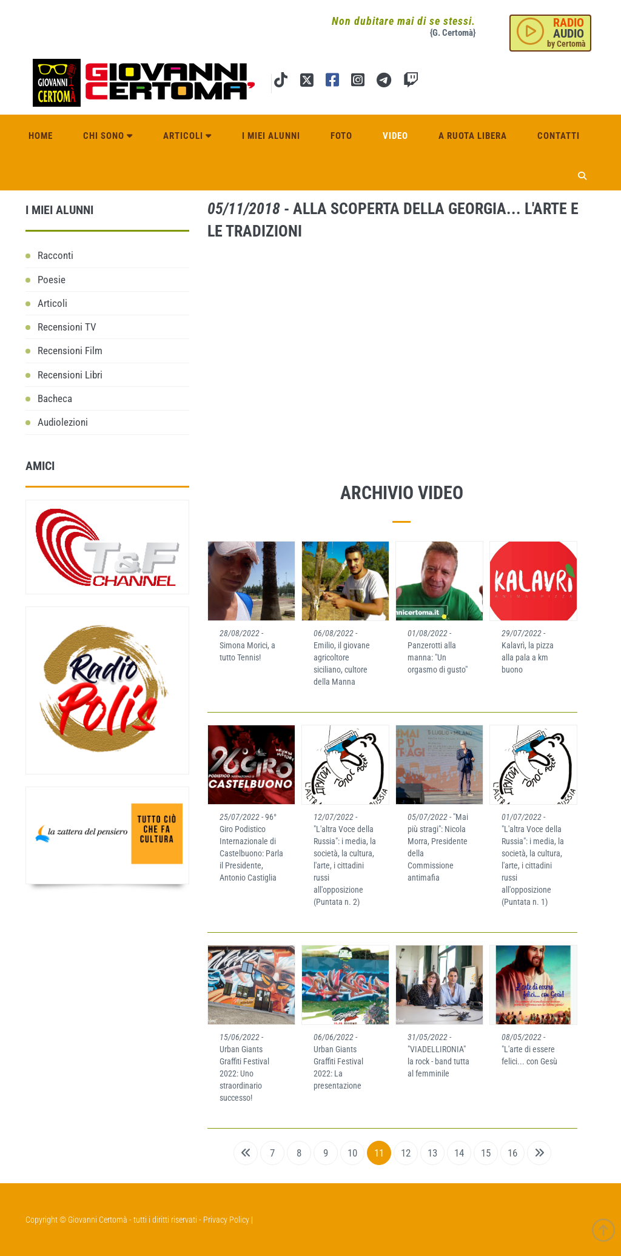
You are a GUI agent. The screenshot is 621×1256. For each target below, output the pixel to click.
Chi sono (108, 134)
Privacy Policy (226, 1219)
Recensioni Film (70, 350)
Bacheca (55, 398)
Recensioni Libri (70, 375)
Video (395, 134)
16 (512, 1153)
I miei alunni (271, 134)
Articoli (187, 134)
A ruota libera (472, 134)
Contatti (558, 134)
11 (379, 1153)
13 (432, 1153)
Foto (341, 134)
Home (41, 134)
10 (352, 1153)
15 (486, 1153)
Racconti (55, 255)
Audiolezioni (63, 422)
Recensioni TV (67, 327)
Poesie (51, 280)
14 (459, 1153)
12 (406, 1153)
